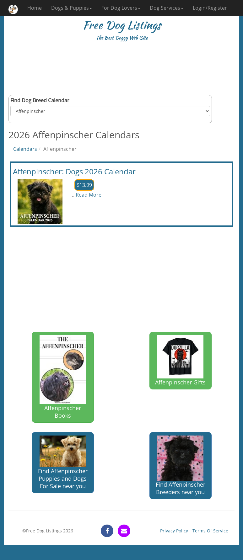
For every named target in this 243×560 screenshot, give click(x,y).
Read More (88, 194)
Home (34, 7)
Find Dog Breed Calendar (39, 100)
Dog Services (166, 7)
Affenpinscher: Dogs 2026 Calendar (74, 171)
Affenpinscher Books (63, 377)
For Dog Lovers (120, 7)
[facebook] (107, 531)
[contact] (124, 531)
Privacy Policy (174, 531)
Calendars (25, 148)
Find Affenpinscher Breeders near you (180, 465)
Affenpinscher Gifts (180, 360)
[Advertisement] (121, 71)
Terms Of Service (210, 531)
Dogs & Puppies (71, 7)
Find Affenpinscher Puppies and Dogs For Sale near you (63, 462)
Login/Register (210, 7)
